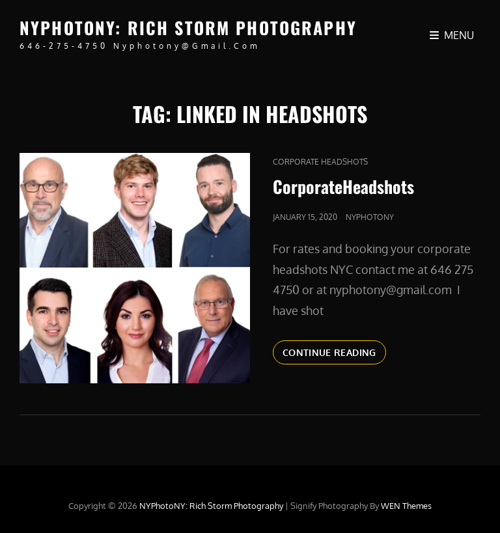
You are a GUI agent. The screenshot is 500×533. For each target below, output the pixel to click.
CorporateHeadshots (343, 186)
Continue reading (334, 351)
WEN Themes (406, 505)
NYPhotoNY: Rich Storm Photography (188, 27)
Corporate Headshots (320, 162)
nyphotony (370, 217)
